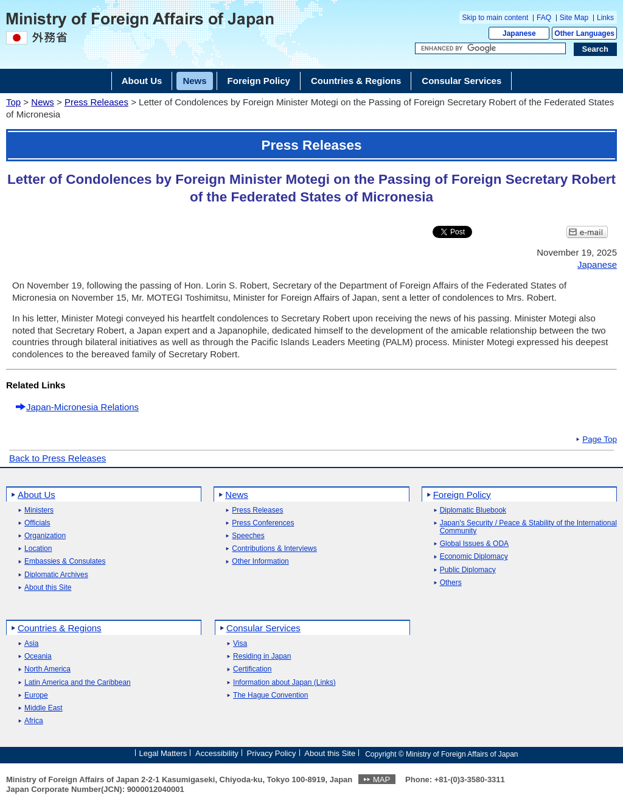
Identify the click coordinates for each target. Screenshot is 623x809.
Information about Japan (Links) (284, 683)
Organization (45, 536)
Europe (36, 695)
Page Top (599, 439)
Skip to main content (495, 17)
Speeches (248, 536)
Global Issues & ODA (474, 544)
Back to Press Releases (57, 458)
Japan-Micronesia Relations (82, 407)
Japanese (519, 33)
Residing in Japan (262, 656)
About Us (36, 494)
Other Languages (584, 33)
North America (47, 669)
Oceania (38, 656)
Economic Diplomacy (474, 557)
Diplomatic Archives (56, 575)
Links (605, 17)
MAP (381, 779)
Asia (31, 644)
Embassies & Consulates (64, 562)
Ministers (39, 510)
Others (451, 583)
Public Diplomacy (468, 570)
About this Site (47, 588)
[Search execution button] (596, 49)
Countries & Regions (60, 628)
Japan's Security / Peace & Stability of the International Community (528, 527)
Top (13, 102)
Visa (240, 644)
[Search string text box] (490, 49)
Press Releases (96, 102)
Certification (252, 669)
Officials (37, 523)
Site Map (574, 17)
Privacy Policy (271, 753)
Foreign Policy (462, 494)
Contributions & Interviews (274, 549)
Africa (33, 721)
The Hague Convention (270, 695)
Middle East (43, 708)
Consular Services (263, 628)
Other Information (260, 562)
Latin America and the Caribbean (77, 683)
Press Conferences (263, 523)
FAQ (544, 17)
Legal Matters (163, 753)
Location (38, 549)
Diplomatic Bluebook (473, 510)
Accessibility (216, 753)
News (42, 102)
